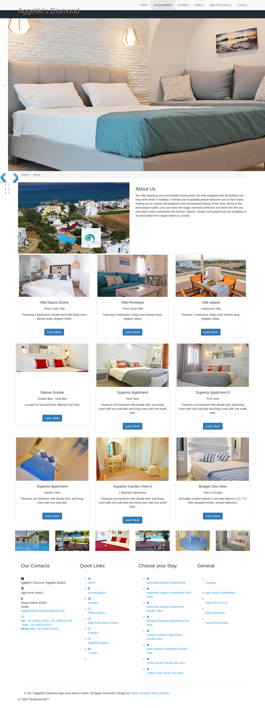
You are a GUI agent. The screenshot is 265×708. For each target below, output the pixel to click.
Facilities (183, 5)
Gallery (199, 5)
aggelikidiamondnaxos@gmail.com (43, 610)
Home (144, 5)
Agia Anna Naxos (220, 5)
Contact (242, 5)
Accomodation (163, 5)
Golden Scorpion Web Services (149, 693)
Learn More (54, 332)
